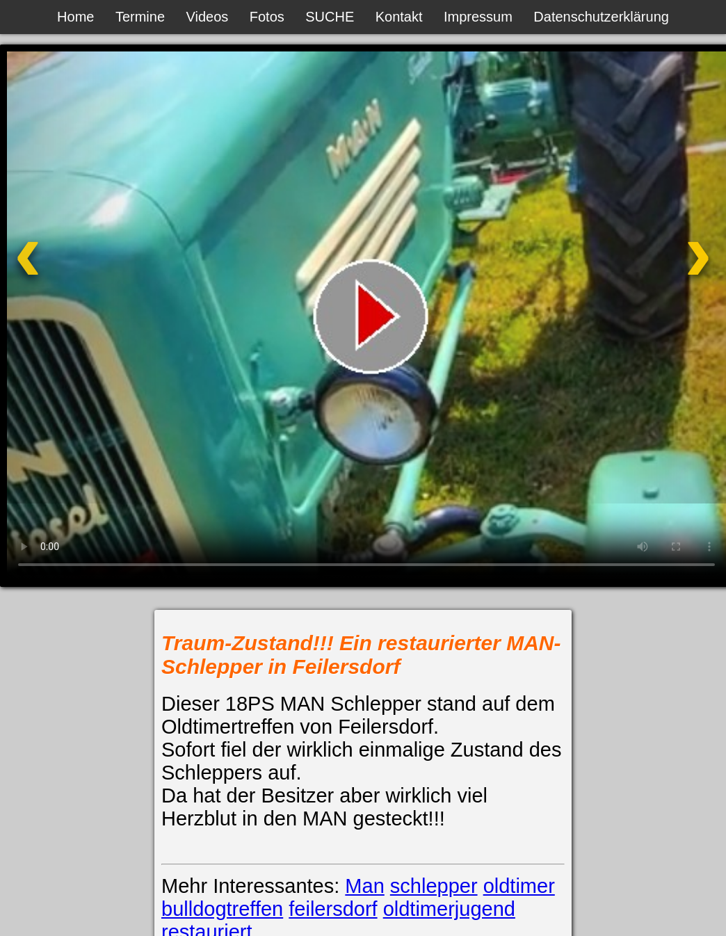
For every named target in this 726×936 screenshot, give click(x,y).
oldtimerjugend (449, 909)
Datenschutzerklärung (601, 16)
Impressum (478, 16)
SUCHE (329, 16)
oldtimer (519, 886)
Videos (207, 16)
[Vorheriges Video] (80, 274)
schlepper (434, 886)
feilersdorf (333, 909)
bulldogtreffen (222, 909)
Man (364, 886)
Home (75, 16)
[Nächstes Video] (646, 274)
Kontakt (399, 16)
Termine (140, 16)
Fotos (267, 16)
